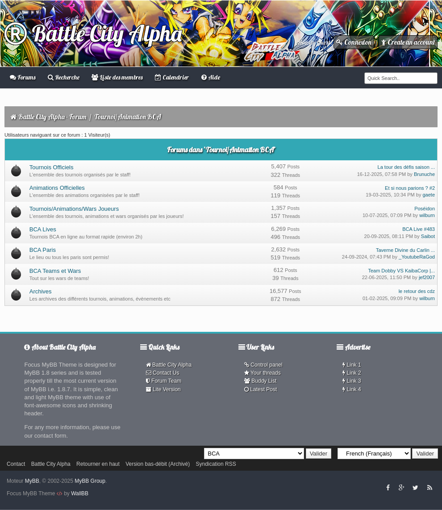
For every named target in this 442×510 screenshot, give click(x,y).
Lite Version (163, 389)
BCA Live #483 (418, 229)
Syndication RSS (216, 464)
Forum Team (163, 381)
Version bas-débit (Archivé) (157, 464)
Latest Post (260, 389)
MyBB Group (90, 481)
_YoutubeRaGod (417, 256)
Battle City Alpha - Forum (52, 117)
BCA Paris (42, 250)
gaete (428, 194)
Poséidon (424, 208)
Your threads (262, 373)
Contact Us (162, 373)
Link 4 (351, 389)
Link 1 (351, 365)
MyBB (32, 481)
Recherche (63, 77)
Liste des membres (117, 77)
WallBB (79, 493)
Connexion (353, 42)
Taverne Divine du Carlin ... (405, 250)
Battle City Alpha (93, 33)
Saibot (428, 236)
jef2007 (427, 277)
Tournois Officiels (51, 167)
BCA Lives (42, 229)
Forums (22, 77)
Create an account (408, 42)
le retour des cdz (417, 291)
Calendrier (172, 77)
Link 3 (351, 381)
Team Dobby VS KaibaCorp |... (401, 270)
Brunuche (424, 174)
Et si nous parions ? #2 (410, 188)
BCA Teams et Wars (55, 271)
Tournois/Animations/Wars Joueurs (74, 208)
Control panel (263, 365)
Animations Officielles (57, 187)
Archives (40, 291)
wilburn (427, 215)
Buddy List (260, 381)
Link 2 (351, 373)
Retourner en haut (98, 464)
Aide (210, 77)
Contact (16, 464)
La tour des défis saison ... (406, 167)
